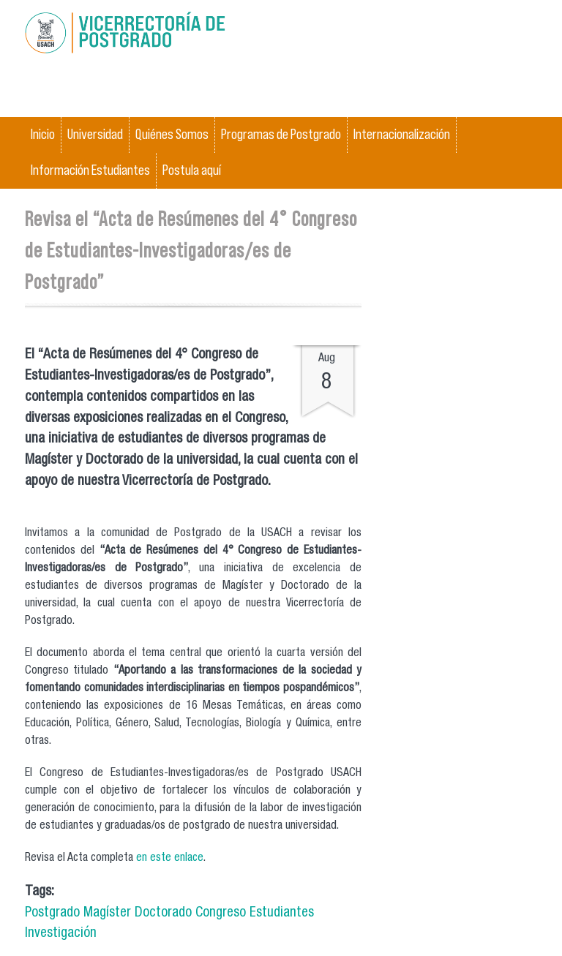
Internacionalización (401, 134)
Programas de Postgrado (281, 134)
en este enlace (169, 859)
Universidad (95, 134)
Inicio (43, 134)
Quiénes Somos (172, 134)
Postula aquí (191, 170)
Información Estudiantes (90, 170)
